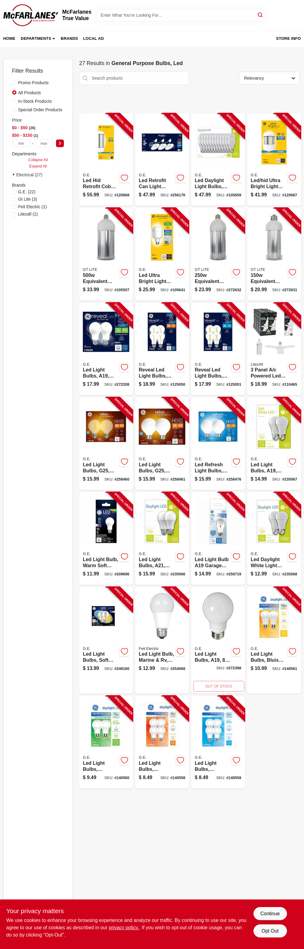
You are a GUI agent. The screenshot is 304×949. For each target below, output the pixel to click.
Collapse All (38, 160)
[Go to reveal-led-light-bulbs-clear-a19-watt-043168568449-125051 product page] (218, 349)
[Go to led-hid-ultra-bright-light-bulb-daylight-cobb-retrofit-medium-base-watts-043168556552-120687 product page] (274, 159)
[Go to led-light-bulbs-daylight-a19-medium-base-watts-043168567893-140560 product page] (106, 742)
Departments (36, 38)
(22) (27, 191)
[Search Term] (181, 15)
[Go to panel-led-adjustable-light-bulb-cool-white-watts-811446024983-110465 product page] (274, 349)
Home (9, 38)
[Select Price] (60, 143)
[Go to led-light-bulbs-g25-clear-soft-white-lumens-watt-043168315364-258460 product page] (106, 443)
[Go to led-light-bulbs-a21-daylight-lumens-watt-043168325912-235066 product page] (162, 538)
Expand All (38, 166)
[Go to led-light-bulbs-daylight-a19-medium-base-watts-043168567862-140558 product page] (162, 742)
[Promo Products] (14, 82)
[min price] (21, 143)
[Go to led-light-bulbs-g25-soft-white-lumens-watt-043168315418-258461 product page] (162, 443)
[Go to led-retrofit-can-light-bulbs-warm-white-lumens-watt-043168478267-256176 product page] (162, 159)
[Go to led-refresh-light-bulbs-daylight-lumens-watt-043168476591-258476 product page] (218, 443)
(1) (32, 206)
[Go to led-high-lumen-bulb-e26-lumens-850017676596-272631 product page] (274, 254)
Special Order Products (40, 109)
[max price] (44, 143)
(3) (27, 199)
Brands (69, 38)
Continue (270, 913)
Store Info (288, 38)
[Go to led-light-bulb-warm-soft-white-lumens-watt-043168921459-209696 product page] (106, 538)
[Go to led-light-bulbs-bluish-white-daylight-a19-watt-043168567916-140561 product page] (274, 640)
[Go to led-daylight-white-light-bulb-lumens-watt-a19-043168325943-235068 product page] (274, 538)
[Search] (260, 15)
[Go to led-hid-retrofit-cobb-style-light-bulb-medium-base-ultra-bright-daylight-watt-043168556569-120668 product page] (106, 159)
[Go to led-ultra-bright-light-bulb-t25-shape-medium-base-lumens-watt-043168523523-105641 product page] (162, 254)
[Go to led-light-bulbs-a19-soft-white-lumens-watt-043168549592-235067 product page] (274, 443)
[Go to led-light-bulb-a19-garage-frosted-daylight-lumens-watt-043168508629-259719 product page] (218, 538)
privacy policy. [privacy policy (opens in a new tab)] (124, 927)
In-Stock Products (35, 101)
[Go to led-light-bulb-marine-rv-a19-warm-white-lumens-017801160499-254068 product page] (162, 640)
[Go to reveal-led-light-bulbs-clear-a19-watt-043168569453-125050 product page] (162, 349)
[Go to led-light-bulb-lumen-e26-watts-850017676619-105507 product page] (106, 254)
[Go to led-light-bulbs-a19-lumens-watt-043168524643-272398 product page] (218, 640)
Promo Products (33, 82)
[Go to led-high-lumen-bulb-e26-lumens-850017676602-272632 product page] (218, 254)
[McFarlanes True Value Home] (30, 15)
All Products (29, 92)
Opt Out (269, 930)
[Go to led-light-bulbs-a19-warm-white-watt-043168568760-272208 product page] (106, 349)
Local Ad (93, 38)
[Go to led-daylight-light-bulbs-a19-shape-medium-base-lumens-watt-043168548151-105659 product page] (218, 159)
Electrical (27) (29, 174)
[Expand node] (14, 174)
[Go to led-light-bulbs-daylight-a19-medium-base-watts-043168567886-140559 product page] (218, 742)
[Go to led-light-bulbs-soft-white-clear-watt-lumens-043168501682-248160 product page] (106, 640)
